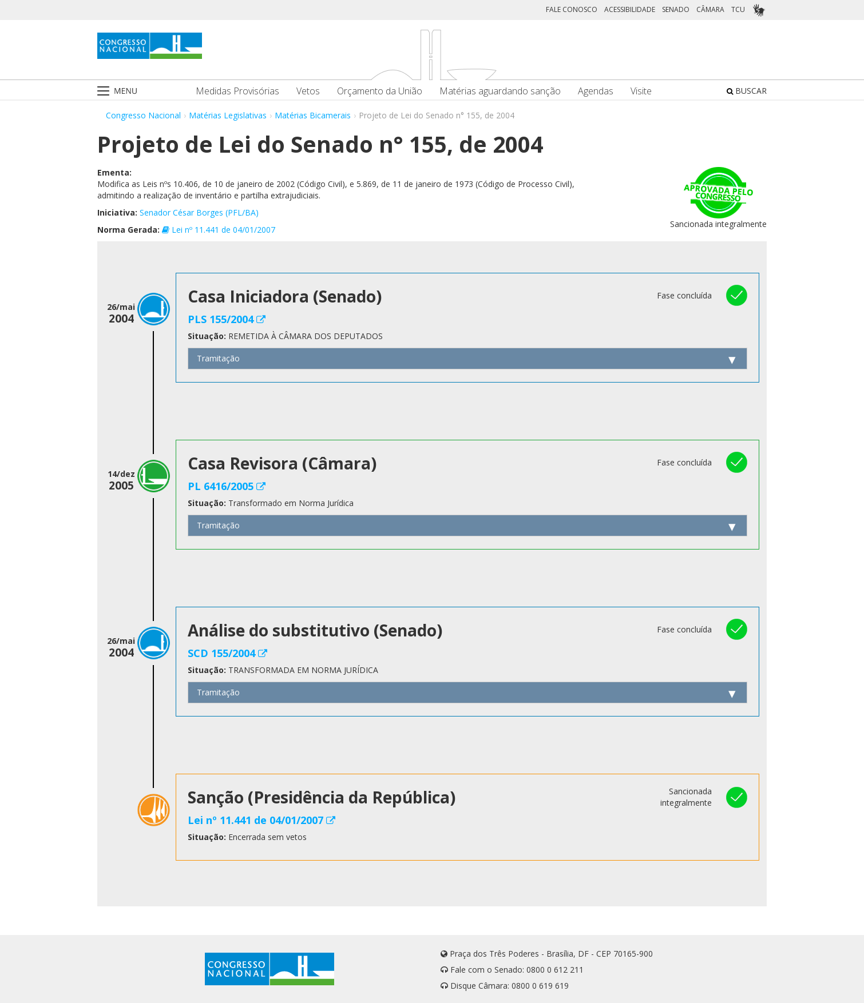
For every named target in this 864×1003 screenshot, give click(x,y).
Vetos (308, 91)
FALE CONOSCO (571, 9)
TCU (738, 9)
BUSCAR (747, 90)
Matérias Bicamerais (313, 115)
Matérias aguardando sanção (500, 91)
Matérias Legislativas (228, 115)
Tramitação (218, 358)
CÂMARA (710, 9)
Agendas (595, 91)
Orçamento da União (379, 91)
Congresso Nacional (143, 115)
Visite (641, 91)
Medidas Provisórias (237, 91)
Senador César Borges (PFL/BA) (199, 212)
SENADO (675, 9)
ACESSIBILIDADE (629, 9)
